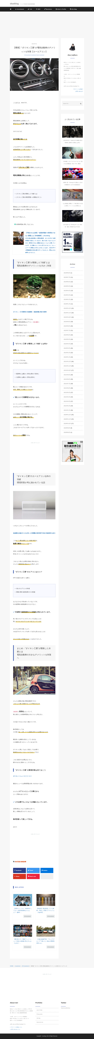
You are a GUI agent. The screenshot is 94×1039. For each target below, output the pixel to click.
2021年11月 (67, 366)
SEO (38, 9)
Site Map (73, 9)
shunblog (44, 1036)
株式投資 (18, 861)
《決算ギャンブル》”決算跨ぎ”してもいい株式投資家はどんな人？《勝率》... (22, 910)
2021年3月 (67, 401)
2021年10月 (67, 370)
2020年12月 (67, 414)
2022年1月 (67, 357)
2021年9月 (67, 375)
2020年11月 (67, 419)
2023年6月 (67, 282)
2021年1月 (67, 410)
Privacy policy (39, 1014)
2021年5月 (67, 392)
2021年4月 (67, 397)
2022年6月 (67, 335)
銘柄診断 (23, 861)
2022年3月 (67, 348)
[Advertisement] (47, 23)
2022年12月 (67, 308)
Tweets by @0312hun (65, 1008)
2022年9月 (67, 321)
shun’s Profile (61, 9)
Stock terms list (40, 1022)
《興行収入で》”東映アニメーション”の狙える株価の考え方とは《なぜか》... (22, 941)
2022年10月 (67, 317)
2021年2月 (67, 406)
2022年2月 (67, 352)
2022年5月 (67, 339)
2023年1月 (67, 304)
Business (48, 9)
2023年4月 (67, 290)
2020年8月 (67, 432)
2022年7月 (67, 330)
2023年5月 (67, 286)
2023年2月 (67, 299)
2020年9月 (67, 428)
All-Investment (27, 55)
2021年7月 (67, 383)
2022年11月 (67, 313)
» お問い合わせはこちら (15, 1029)
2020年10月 (67, 423)
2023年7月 (67, 277)
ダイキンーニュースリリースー (22, 776)
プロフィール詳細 (78, 89)
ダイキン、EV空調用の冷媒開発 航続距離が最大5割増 (29, 312)
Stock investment (40, 55)
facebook (17, 870)
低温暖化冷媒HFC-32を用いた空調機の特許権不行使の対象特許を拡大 (34, 533)
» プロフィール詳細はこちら (16, 1027)
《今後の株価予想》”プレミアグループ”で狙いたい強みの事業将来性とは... (45, 941)
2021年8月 (67, 379)
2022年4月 (67, 344)
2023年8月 (67, 273)
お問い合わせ (79, 91)
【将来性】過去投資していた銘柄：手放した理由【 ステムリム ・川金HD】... (45, 910)
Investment (19, 9)
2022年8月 (67, 326)
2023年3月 (67, 295)
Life (30, 9)
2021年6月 (67, 388)
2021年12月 (67, 361)
